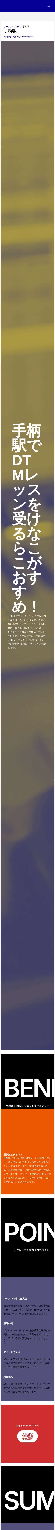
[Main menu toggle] (48, 6)
